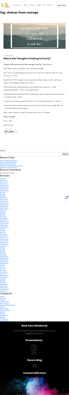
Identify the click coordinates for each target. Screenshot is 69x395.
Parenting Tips (4, 315)
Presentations (16, 5)
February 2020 (4, 284)
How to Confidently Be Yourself (8, 160)
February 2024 (4, 218)
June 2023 (2, 228)
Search (2, 151)
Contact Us (50, 5)
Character (2, 300)
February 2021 (4, 272)
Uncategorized (4, 319)
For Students (34, 347)
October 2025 (3, 189)
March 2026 (3, 180)
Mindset (2, 312)
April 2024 (2, 215)
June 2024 (2, 211)
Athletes (26, 5)
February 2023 (4, 235)
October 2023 (3, 225)
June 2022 (2, 249)
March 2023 (3, 234)
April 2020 (2, 282)
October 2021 (3, 261)
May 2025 (2, 194)
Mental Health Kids (5, 310)
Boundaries (3, 298)
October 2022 (3, 242)
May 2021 (2, 267)
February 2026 (4, 182)
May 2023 (2, 230)
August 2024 (3, 209)
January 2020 (3, 286)
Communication (4, 303)
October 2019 (3, 291)
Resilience (2, 317)
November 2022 (4, 241)
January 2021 (3, 274)
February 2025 (4, 199)
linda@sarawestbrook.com (34, 333)
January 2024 (3, 220)
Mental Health (4, 308)
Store (43, 5)
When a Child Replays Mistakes (8, 162)
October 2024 (3, 206)
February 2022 (4, 256)
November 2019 (4, 289)
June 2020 (2, 279)
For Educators (34, 350)
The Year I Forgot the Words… (8, 164)
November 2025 (4, 187)
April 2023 (2, 232)
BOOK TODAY (62, 5)
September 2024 (4, 208)
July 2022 (2, 248)
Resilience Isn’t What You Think (8, 167)
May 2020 (2, 280)
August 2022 (3, 246)
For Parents (34, 348)
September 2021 (4, 263)
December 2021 (4, 258)
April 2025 (2, 196)
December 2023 (4, 222)
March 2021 (3, 270)
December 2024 (4, 203)
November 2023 (4, 223)
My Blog (38, 5)
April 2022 (2, 253)
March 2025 (3, 197)
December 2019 (4, 287)
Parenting (2, 313)
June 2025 (2, 192)
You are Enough (4, 320)
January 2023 (3, 237)
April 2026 (2, 178)
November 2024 (4, 204)
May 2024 (2, 213)
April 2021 (2, 268)
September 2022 (4, 244)
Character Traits (4, 301)
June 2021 (2, 265)
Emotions (2, 307)
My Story (32, 5)
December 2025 (4, 185)
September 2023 (4, 227)
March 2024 (3, 216)
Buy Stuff (34, 366)
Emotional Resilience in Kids (7, 305)
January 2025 (3, 201)
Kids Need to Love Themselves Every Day (11, 165)
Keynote (34, 352)
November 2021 (4, 260)
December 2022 (4, 239)
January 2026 (3, 183)
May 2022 (2, 251)
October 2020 (3, 277)
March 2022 (3, 254)
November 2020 (4, 275)
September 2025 (4, 190)
